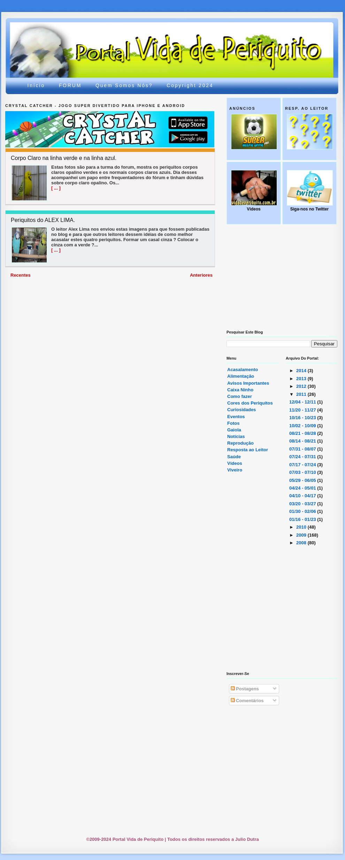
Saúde (234, 456)
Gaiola (234, 429)
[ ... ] (56, 188)
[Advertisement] (145, 331)
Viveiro (234, 470)
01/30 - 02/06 (303, 511)
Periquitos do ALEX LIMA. (43, 220)
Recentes (20, 275)
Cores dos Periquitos (250, 403)
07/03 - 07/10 (303, 472)
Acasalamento (242, 369)
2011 (302, 394)
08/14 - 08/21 (303, 441)
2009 (302, 535)
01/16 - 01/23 (303, 519)
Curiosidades (241, 409)
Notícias (236, 436)
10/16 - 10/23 (303, 417)
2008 (302, 542)
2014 (302, 370)
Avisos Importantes (248, 383)
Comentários (247, 700)
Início (36, 85)
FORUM (70, 85)
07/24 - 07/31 (303, 456)
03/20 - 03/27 (303, 503)
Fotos (233, 423)
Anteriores (201, 275)
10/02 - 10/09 (303, 425)
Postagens (245, 688)
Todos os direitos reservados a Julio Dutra (213, 839)
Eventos (236, 416)
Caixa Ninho (240, 389)
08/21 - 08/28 (303, 433)
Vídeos (234, 463)
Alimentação (240, 376)
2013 (302, 378)
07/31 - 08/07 (303, 449)
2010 (302, 527)
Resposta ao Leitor (247, 449)
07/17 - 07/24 (303, 464)
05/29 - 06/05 (303, 480)
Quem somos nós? (124, 85)
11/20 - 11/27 (303, 410)
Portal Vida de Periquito (133, 39)
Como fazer (239, 396)
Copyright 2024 (190, 85)
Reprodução (240, 443)
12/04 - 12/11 (303, 402)
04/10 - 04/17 (303, 495)
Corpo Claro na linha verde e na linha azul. (63, 158)
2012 (302, 386)
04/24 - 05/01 (303, 488)
